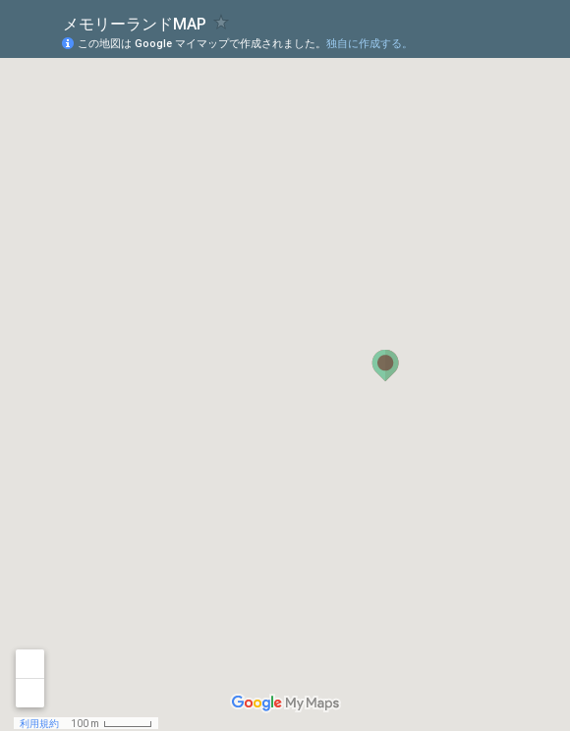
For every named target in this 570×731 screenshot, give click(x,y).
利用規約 (39, 723)
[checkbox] (221, 22)
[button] (385, 365)
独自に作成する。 (369, 43)
